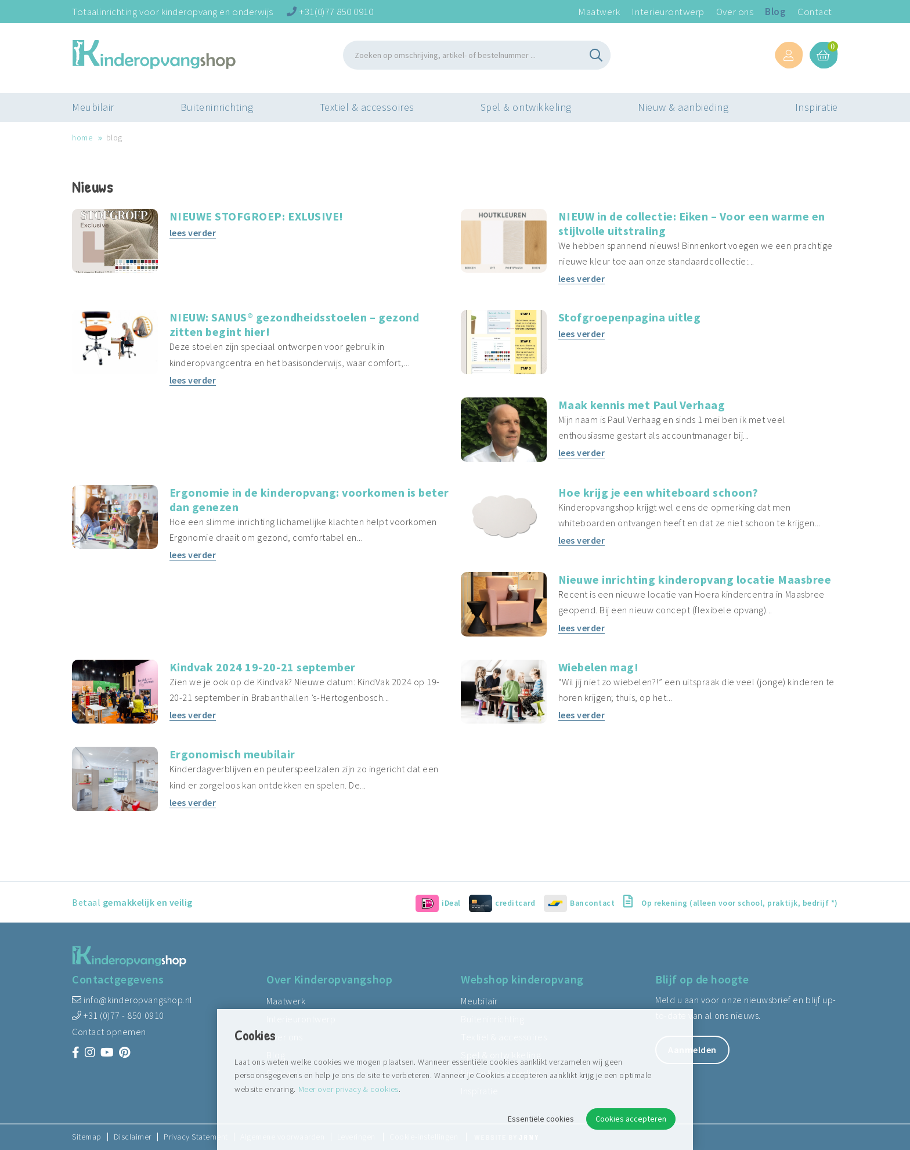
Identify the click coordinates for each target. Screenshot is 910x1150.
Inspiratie (816, 107)
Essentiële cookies (541, 1118)
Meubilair (93, 107)
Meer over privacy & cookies (348, 1089)
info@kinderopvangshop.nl (132, 1000)
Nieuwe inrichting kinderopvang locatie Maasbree (695, 579)
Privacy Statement (196, 1137)
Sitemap (87, 1137)
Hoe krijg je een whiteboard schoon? (658, 492)
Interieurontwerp (667, 11)
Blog (775, 11)
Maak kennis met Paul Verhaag (641, 404)
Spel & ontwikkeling (526, 107)
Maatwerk (599, 11)
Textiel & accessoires (367, 107)
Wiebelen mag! (598, 667)
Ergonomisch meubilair (232, 754)
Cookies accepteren (630, 1118)
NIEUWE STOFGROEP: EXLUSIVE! (256, 216)
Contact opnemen (109, 1031)
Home (82, 137)
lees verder (192, 232)
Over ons (734, 11)
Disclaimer (132, 1137)
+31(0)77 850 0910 (330, 11)
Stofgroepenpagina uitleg (629, 317)
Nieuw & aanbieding (683, 107)
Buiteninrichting (216, 107)
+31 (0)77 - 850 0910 (118, 1015)
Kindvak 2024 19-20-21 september (262, 667)
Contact (814, 11)
